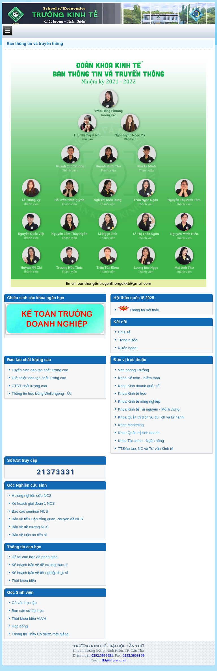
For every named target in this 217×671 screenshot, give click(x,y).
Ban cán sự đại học (28, 611)
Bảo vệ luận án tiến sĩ (29, 535)
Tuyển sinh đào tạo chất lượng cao (40, 370)
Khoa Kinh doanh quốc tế (138, 386)
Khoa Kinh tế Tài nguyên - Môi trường (148, 409)
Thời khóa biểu (24, 581)
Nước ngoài (127, 348)
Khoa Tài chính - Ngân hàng (141, 441)
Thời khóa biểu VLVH (29, 618)
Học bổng (20, 626)
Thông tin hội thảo (138, 310)
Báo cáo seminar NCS (30, 511)
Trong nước (127, 340)
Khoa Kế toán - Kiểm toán (139, 378)
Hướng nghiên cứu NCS (31, 495)
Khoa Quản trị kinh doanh (138, 433)
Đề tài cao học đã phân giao (34, 557)
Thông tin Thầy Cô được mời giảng (40, 634)
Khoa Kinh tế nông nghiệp (139, 401)
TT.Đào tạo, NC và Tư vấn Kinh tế (145, 448)
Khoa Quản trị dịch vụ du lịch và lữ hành (150, 417)
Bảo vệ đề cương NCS (30, 527)
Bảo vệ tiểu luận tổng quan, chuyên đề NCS (47, 519)
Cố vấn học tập (24, 603)
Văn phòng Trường (133, 370)
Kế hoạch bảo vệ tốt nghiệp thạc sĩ (40, 573)
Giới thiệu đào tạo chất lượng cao (39, 378)
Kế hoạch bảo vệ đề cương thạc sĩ (40, 565)
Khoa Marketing (131, 425)
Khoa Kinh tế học (132, 393)
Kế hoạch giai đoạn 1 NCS (33, 503)
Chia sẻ (124, 332)
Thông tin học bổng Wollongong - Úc (41, 393)
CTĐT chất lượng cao (29, 386)
